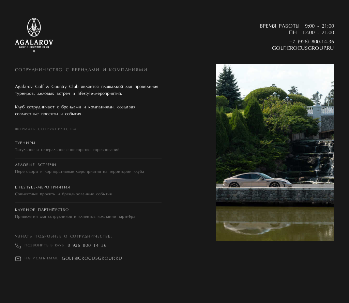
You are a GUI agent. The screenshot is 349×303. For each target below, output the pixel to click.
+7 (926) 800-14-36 (311, 42)
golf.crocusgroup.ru (303, 48)
